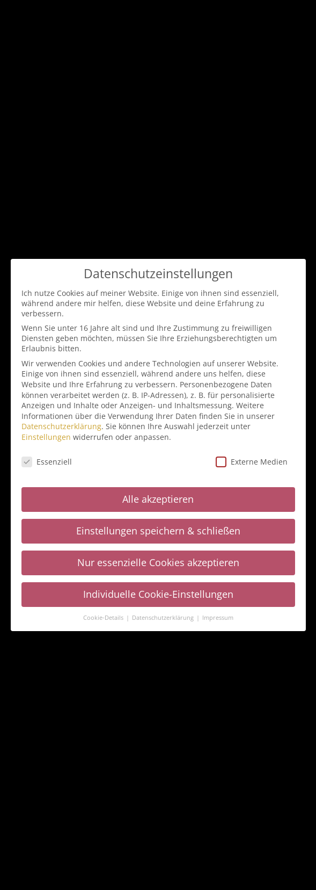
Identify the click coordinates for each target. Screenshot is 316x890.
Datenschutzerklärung (61, 424)
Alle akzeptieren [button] (158, 496)
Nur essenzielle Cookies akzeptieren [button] (158, 560)
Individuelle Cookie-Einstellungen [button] (158, 591)
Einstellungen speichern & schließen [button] (158, 528)
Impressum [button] (217, 615)
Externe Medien (252, 459)
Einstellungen (46, 435)
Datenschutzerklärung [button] (163, 615)
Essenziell (46, 459)
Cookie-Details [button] (104, 615)
